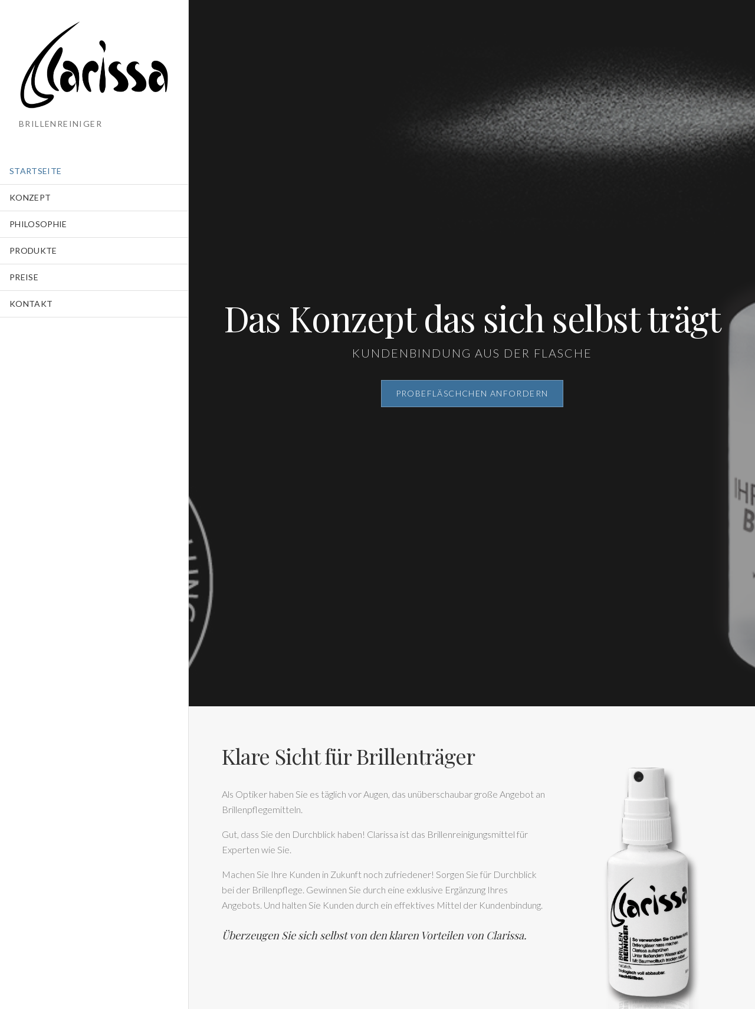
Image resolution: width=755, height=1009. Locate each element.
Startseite (35, 171)
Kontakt (30, 304)
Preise (23, 277)
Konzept (30, 197)
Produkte (33, 250)
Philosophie (38, 224)
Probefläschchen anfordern (472, 393)
